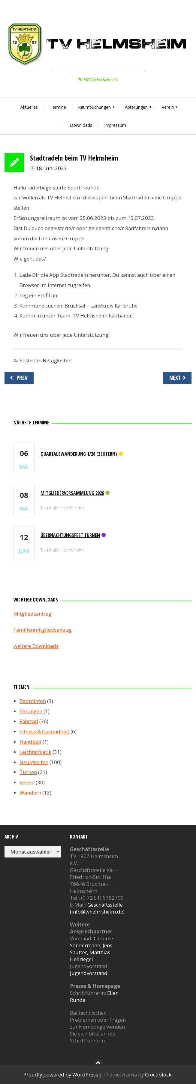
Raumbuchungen (94, 107)
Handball (30, 741)
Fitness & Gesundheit (44, 731)
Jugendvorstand (88, 973)
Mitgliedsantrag (32, 613)
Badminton (33, 701)
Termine (58, 107)
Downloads (81, 125)
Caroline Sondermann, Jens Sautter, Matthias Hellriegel (91, 949)
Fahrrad (29, 721)
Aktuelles (29, 107)
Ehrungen (31, 711)
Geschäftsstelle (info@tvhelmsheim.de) (97, 908)
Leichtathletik (35, 751)
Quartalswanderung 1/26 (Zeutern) (79, 454)
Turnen (28, 772)
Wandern (30, 792)
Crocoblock (158, 1074)
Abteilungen (136, 107)
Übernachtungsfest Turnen (70, 535)
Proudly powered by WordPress (60, 1074)
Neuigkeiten (57, 360)
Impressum (115, 125)
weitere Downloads (36, 645)
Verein (168, 107)
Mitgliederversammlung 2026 (72, 493)
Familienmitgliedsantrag (43, 629)
